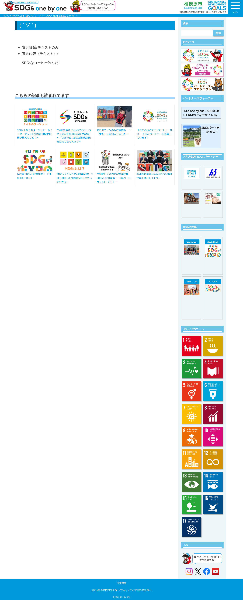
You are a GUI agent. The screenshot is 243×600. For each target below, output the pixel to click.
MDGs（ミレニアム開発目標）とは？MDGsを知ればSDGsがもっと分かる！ (75, 177)
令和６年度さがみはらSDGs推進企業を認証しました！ (154, 176)
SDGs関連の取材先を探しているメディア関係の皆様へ (121, 590)
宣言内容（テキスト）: (40, 53)
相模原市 (121, 582)
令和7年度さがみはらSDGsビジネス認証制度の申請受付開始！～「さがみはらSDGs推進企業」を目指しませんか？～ (74, 135)
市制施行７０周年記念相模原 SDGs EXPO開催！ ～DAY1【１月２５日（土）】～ (114, 177)
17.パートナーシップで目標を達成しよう (51, 15)
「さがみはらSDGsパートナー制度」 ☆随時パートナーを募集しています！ (154, 133)
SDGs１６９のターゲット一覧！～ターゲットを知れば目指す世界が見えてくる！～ (35, 133)
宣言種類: (29, 47)
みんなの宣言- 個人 (21, 15)
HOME (6, 15)
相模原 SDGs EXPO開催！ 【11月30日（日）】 (34, 176)
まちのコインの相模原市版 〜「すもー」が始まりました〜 (114, 132)
